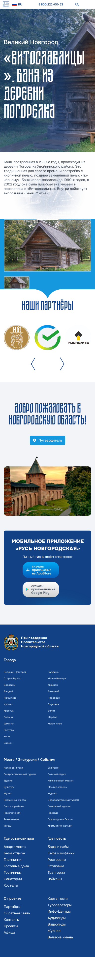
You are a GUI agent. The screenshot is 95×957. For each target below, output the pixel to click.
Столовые (56, 866)
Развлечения (11, 819)
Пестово (9, 730)
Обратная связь (17, 913)
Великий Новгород (15, 672)
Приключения (12, 812)
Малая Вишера (57, 678)
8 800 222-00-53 (50, 4)
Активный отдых (13, 767)
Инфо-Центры (59, 911)
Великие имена (60, 937)
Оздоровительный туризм (63, 800)
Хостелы (11, 885)
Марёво (52, 717)
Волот (51, 710)
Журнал (54, 930)
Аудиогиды (57, 918)
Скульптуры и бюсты (60, 819)
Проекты (11, 926)
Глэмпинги (12, 859)
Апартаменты (15, 846)
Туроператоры (60, 905)
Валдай (8, 691)
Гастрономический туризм (20, 774)
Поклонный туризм (59, 806)
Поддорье (54, 697)
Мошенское (55, 723)
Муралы (52, 793)
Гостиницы (13, 872)
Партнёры (12, 906)
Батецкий (53, 691)
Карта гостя (57, 898)
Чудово (8, 704)
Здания (8, 780)
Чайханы (55, 879)
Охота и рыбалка (14, 806)
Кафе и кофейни (61, 853)
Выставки (53, 767)
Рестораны (57, 859)
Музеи (7, 793)
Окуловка (53, 704)
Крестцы (9, 710)
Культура (9, 787)
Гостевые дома (16, 866)
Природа (53, 812)
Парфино (53, 672)
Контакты (12, 919)
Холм (7, 736)
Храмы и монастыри (60, 825)
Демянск (9, 723)
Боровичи (9, 685)
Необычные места (15, 800)
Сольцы (8, 717)
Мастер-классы (57, 787)
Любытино (10, 697)
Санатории (13, 879)
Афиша (9, 932)
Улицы (7, 825)
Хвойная (53, 685)
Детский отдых (57, 774)
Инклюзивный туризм (60, 780)
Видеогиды (57, 924)
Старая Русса (12, 678)
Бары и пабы (58, 846)
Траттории (56, 872)
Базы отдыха (14, 853)
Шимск (8, 743)
